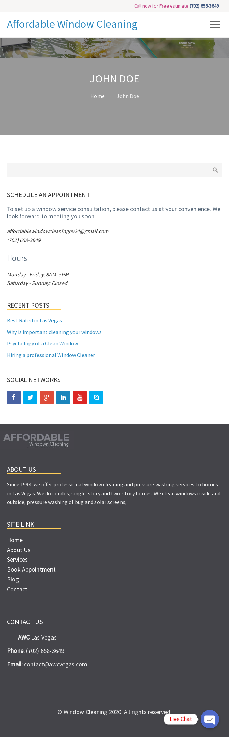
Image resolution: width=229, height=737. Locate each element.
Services (17, 559)
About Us (19, 550)
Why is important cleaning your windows (54, 332)
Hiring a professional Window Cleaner (51, 355)
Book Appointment (31, 569)
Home (97, 96)
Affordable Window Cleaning (72, 24)
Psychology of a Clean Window (42, 343)
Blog (13, 579)
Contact (17, 589)
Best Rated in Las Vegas (34, 320)
